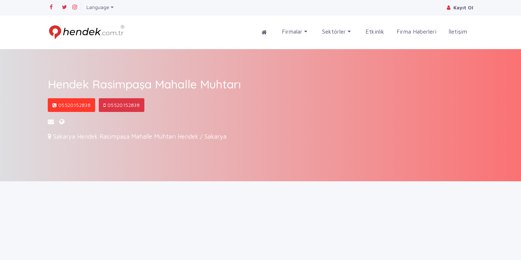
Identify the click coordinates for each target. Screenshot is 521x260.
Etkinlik (374, 31)
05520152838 (71, 105)
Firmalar (294, 31)
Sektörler (336, 31)
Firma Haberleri (416, 31)
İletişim (458, 31)
